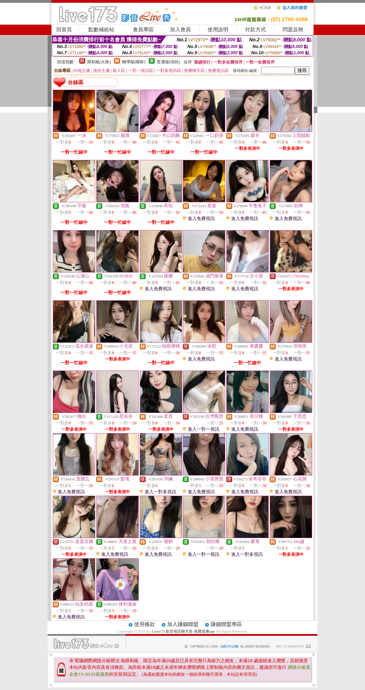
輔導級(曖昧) (134, 61)
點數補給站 (101, 29)
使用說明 (218, 29)
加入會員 (180, 29)
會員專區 (143, 29)
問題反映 (293, 29)
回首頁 (64, 29)
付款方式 (255, 29)
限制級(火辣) (99, 61)
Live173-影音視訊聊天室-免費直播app (183, 631)
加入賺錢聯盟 (182, 624)
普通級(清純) (168, 61)
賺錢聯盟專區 (226, 624)
